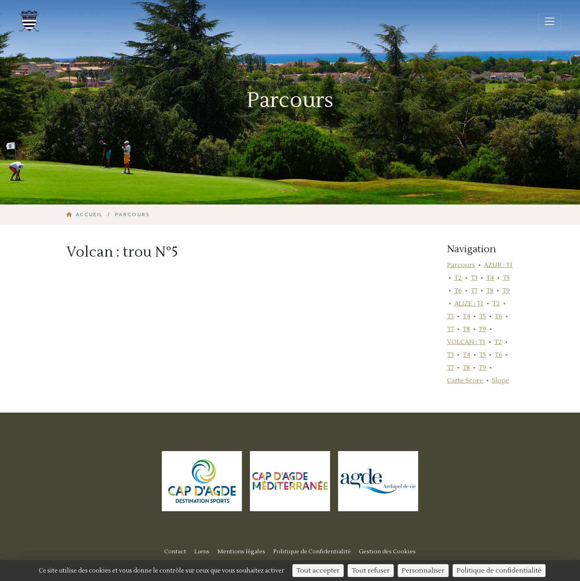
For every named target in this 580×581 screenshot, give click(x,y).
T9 (506, 291)
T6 (458, 291)
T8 (489, 291)
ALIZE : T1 (468, 304)
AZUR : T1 (498, 265)
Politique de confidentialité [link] (499, 571)
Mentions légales (241, 551)
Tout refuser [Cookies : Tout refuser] (371, 571)
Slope (500, 381)
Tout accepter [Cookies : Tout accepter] (318, 571)
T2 (458, 278)
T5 (506, 278)
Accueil (86, 214)
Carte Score (465, 381)
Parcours (461, 265)
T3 (474, 278)
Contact (175, 551)
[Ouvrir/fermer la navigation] (549, 21)
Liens (201, 551)
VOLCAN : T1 (466, 342)
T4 (490, 278)
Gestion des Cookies (387, 551)
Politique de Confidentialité (312, 551)
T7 (474, 291)
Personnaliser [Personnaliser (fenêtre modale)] (423, 571)
